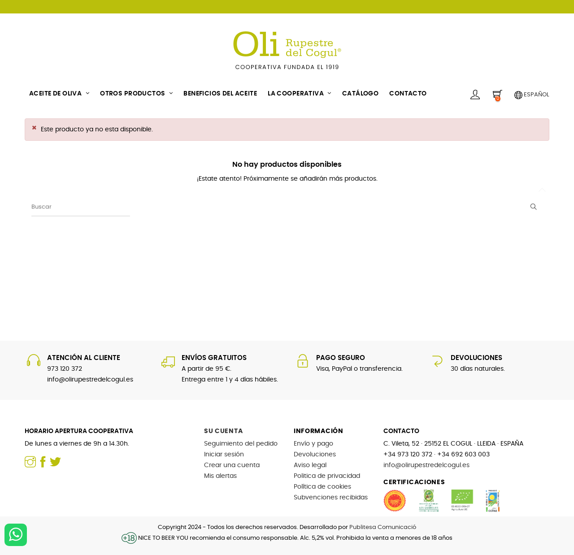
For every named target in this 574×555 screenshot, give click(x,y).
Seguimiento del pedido (241, 444)
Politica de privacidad (327, 476)
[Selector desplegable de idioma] (528, 94)
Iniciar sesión (224, 454)
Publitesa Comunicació (382, 527)
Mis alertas (220, 476)
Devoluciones (315, 454)
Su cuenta (223, 431)
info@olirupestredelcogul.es (426, 465)
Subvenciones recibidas (331, 497)
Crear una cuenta (232, 465)
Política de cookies (322, 487)
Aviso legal (310, 465)
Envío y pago (313, 444)
